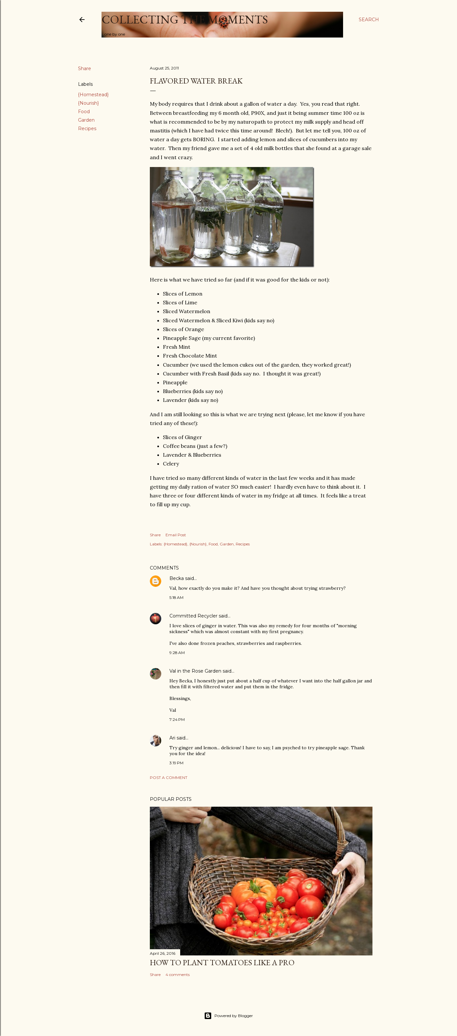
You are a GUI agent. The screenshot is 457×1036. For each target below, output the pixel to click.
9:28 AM (177, 652)
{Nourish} (88, 103)
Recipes (87, 128)
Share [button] (84, 68)
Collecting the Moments (185, 19)
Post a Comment (168, 777)
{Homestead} (93, 95)
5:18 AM (176, 597)
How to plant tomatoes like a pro (222, 962)
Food (84, 111)
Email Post (175, 534)
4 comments (177, 974)
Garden (86, 120)
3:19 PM (176, 762)
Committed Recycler (193, 616)
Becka (176, 578)
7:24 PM (177, 719)
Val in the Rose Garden (195, 671)
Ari (172, 738)
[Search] (369, 19)
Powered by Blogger (228, 1016)
